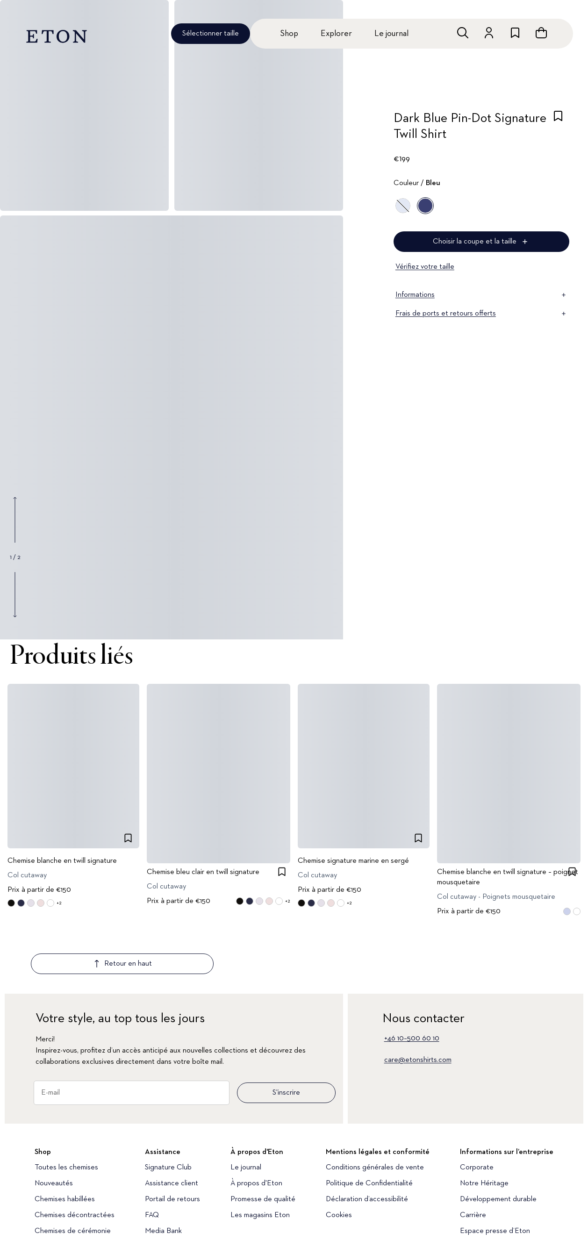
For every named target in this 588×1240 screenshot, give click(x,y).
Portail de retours (172, 1144)
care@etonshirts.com (418, 1005)
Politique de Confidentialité (369, 1128)
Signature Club (168, 1112)
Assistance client (171, 1128)
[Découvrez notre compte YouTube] (73, 1223)
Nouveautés (54, 1128)
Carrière (473, 1160)
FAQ (152, 1160)
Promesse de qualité (262, 1144)
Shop (289, 33)
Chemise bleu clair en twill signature (203, 872)
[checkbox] (558, 129)
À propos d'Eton (256, 1128)
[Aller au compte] (489, 32)
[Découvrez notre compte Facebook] (171, 1223)
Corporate (477, 1112)
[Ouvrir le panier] (541, 32)
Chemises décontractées (75, 1160)
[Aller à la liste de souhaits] (515, 32)
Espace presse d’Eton (495, 1176)
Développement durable (498, 1144)
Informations (481, 295)
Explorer (336, 33)
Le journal (391, 33)
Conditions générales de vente (375, 1112)
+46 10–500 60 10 (411, 983)
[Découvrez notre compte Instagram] (40, 1223)
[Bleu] (402, 205)
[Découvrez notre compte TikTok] (107, 1223)
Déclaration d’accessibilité (367, 1144)
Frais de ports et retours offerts (481, 313)
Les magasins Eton (260, 1160)
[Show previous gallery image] (15, 519)
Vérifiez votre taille (424, 267)
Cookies (339, 1160)
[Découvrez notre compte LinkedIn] (139, 1223)
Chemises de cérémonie (73, 1176)
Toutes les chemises (66, 1112)
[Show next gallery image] (15, 594)
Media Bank (163, 1176)
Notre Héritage (484, 1128)
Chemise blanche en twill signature (62, 861)
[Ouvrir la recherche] (462, 32)
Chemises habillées (65, 1144)
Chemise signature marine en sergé (353, 861)
